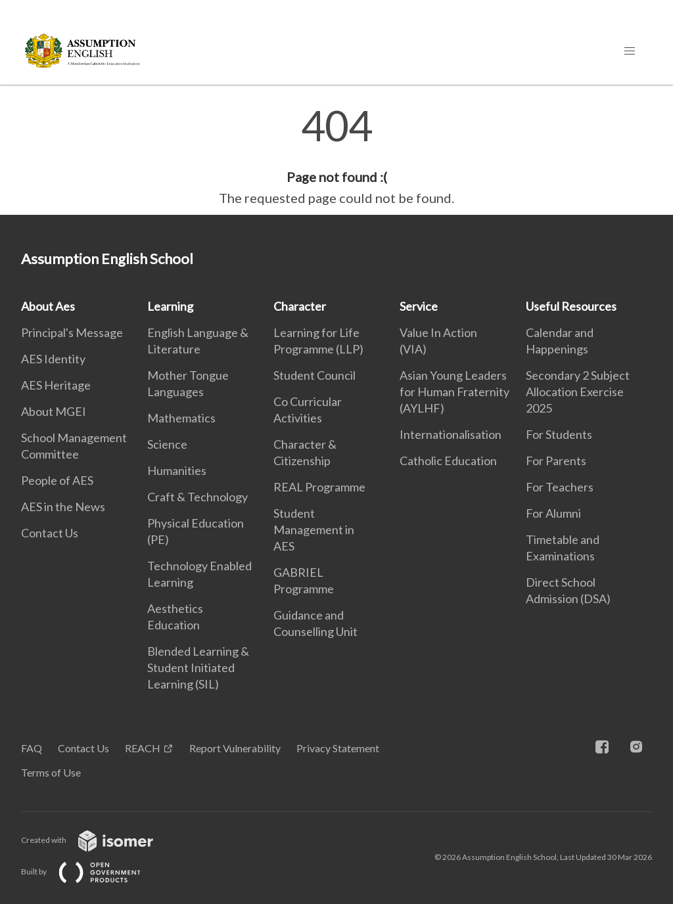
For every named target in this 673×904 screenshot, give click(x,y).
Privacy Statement (337, 748)
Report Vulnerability (235, 748)
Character (299, 306)
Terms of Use (51, 772)
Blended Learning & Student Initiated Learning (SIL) (198, 667)
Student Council (314, 375)
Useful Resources (571, 306)
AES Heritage (56, 385)
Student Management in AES (313, 529)
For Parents (556, 460)
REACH (142, 748)
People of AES (57, 480)
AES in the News (63, 506)
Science (167, 444)
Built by (91, 871)
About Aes (48, 306)
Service (419, 306)
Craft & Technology (197, 496)
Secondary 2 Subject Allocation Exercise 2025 (578, 391)
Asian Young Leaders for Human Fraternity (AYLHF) (454, 391)
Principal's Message (72, 332)
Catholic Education (448, 460)
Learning (170, 306)
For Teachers (559, 487)
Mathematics (181, 418)
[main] (336, 156)
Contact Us (49, 533)
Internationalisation (450, 434)
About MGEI (53, 411)
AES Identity (53, 358)
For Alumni (553, 513)
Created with (97, 840)
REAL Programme (319, 487)
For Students (559, 434)
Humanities (176, 470)
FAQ (31, 748)
